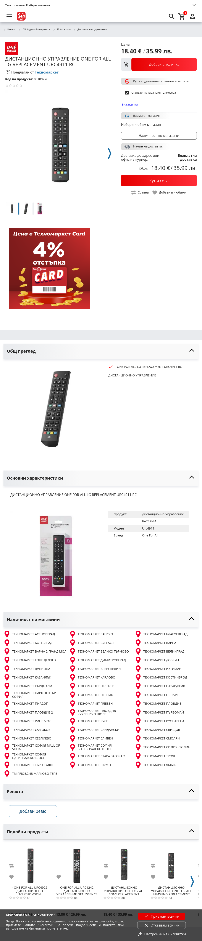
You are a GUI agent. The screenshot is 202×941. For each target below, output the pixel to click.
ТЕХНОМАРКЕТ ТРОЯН (155, 756)
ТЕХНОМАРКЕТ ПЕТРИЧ (156, 694)
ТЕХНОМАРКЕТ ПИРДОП (25, 703)
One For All (150, 535)
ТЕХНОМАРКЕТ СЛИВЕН (91, 738)
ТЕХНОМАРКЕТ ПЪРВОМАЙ (159, 712)
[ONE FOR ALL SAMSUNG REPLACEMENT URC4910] (171, 865)
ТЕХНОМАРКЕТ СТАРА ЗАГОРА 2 (97, 756)
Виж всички (130, 104)
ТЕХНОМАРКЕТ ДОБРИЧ (157, 660)
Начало (9, 29)
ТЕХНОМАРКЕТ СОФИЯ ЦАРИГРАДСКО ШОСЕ (24, 756)
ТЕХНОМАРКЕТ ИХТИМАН (158, 668)
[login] (192, 16)
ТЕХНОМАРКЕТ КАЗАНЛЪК (27, 677)
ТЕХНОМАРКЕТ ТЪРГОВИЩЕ (28, 765)
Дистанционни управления (90, 29)
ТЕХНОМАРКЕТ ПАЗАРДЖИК (160, 686)
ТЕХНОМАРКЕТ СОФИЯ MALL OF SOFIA (31, 747)
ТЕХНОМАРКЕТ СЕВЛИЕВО (27, 738)
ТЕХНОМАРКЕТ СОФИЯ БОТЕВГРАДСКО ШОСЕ (90, 747)
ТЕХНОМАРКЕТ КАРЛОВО (92, 677)
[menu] (9, 16)
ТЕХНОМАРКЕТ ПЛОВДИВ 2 (28, 712)
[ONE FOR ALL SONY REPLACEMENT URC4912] (124, 865)
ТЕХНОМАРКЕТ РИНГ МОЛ (27, 721)
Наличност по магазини (159, 135)
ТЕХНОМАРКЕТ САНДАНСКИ (94, 730)
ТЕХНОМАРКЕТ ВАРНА (155, 642)
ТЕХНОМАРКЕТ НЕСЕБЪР (91, 686)
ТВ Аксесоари (62, 29)
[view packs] (159, 64)
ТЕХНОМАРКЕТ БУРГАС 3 (91, 642)
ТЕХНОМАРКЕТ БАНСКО (91, 634)
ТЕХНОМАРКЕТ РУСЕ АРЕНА (159, 721)
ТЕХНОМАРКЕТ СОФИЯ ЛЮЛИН (163, 747)
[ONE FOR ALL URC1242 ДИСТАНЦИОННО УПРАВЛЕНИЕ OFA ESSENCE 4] (76, 865)
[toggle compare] (140, 192)
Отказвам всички (161, 925)
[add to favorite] (14, 878)
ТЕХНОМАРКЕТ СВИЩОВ (157, 730)
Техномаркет (47, 72)
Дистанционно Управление (163, 514)
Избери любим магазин (141, 124)
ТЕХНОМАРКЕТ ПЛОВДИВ (158, 703)
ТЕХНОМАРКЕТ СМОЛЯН (157, 738)
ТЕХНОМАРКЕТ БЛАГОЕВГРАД (161, 634)
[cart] (182, 16)
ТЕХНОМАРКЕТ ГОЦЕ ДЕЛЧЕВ (29, 660)
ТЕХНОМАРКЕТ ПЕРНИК (91, 694)
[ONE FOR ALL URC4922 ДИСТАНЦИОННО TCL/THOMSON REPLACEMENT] (29, 865)
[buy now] (159, 180)
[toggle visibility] (101, 351)
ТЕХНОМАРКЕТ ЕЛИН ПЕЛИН (95, 668)
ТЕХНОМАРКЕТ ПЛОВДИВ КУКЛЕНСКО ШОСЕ (92, 712)
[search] (171, 16)
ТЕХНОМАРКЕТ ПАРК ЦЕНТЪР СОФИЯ (29, 694)
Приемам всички (161, 916)
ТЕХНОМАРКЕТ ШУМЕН (90, 765)
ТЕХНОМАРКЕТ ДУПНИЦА (26, 668)
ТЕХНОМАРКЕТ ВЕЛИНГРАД (159, 651)
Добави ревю (34, 812)
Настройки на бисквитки (161, 934)
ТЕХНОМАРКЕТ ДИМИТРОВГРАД (97, 660)
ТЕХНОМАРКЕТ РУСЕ (88, 721)
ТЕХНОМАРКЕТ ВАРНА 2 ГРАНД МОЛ (34, 651)
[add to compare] (14, 866)
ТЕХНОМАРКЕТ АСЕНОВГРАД (29, 634)
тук (65, 928)
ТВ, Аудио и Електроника (34, 29)
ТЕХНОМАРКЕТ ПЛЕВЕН (91, 703)
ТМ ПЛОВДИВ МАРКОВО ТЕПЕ (30, 773)
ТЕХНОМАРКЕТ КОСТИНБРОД (161, 677)
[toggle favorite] (169, 192)
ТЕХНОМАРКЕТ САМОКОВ (26, 730)
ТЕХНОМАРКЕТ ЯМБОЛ (156, 765)
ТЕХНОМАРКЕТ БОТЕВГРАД (27, 642)
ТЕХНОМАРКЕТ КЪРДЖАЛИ (27, 686)
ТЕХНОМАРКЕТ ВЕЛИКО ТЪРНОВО (99, 651)
